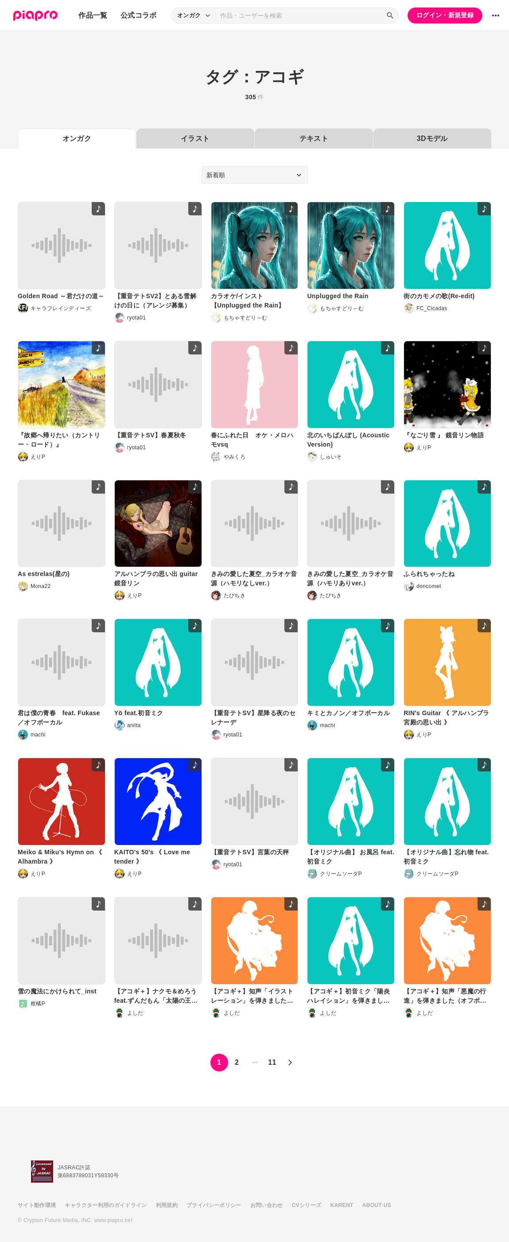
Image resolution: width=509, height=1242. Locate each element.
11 (272, 1062)
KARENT (342, 1205)
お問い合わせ (266, 1205)
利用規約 (167, 1205)
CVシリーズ (307, 1205)
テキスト (313, 138)
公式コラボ (138, 15)
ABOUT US (376, 1205)
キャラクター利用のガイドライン (106, 1205)
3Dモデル (432, 138)
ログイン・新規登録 (445, 15)
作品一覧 (92, 15)
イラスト (195, 138)
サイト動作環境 (37, 1205)
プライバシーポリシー (214, 1205)
